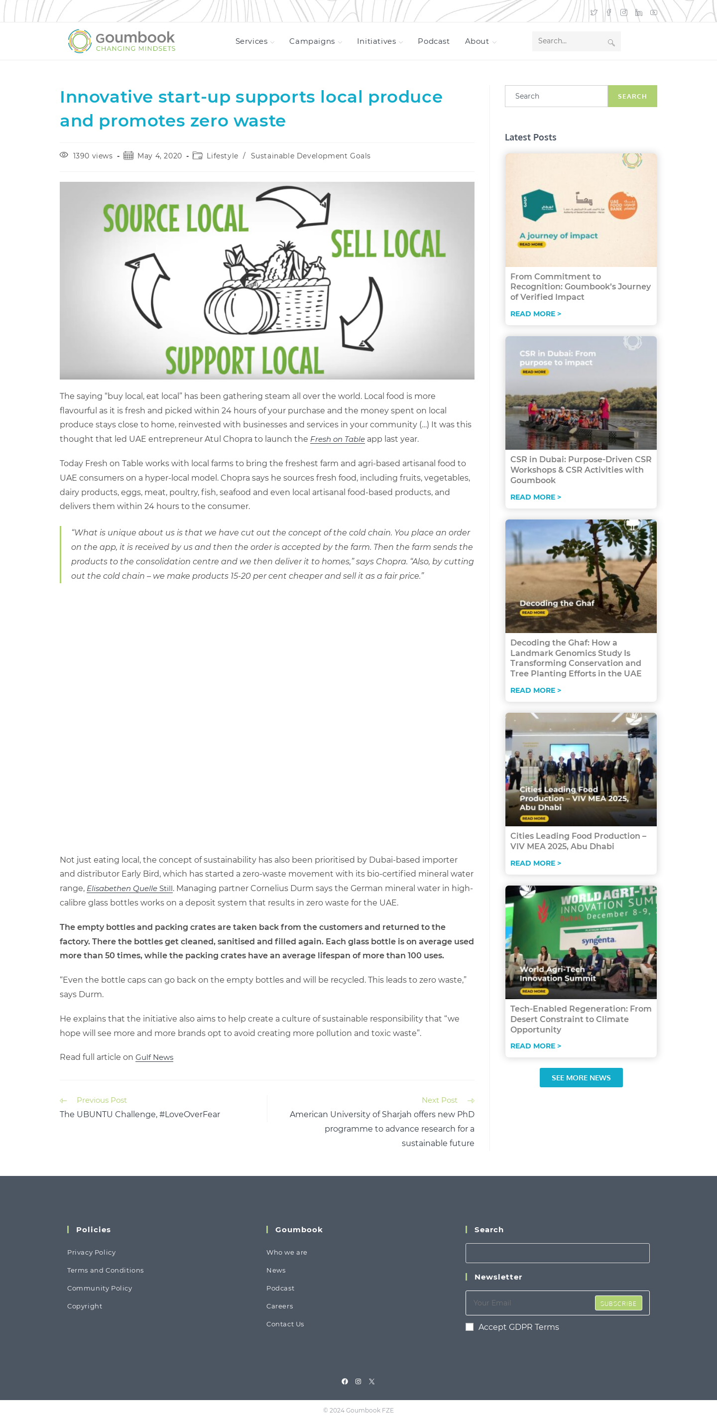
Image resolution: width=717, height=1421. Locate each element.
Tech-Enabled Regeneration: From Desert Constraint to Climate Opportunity (581, 1019)
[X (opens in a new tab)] (594, 11)
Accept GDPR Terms (512, 1327)
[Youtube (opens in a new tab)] (651, 11)
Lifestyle (222, 155)
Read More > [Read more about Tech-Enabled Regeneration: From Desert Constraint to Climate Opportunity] (535, 1045)
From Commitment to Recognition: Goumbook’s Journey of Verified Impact (580, 287)
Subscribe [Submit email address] (618, 1303)
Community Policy (99, 1288)
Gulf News (154, 1057)
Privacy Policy (91, 1252)
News (275, 1270)
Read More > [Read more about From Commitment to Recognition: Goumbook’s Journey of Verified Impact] (535, 313)
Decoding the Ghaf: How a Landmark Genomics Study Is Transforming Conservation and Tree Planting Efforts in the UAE (576, 658)
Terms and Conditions (105, 1270)
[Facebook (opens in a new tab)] (608, 11)
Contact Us (285, 1324)
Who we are (287, 1252)
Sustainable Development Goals (311, 155)
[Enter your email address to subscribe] (558, 1303)
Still (130, 888)
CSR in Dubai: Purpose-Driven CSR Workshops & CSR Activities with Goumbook (581, 470)
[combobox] (556, 96)
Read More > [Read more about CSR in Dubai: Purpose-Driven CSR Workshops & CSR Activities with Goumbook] (535, 497)
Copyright (84, 1306)
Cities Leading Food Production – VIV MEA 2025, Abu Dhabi (578, 841)
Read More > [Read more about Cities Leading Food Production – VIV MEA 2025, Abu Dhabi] (535, 863)
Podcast (280, 1288)
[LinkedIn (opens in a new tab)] (638, 11)
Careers (279, 1306)
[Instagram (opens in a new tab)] (623, 11)
